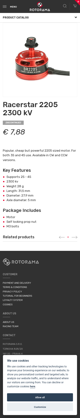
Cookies (8, 304)
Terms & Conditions (15, 287)
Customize (40, 406)
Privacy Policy (12, 291)
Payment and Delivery (17, 282)
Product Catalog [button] (40, 17)
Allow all (40, 397)
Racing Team (10, 326)
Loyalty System (13, 300)
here (32, 386)
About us (8, 322)
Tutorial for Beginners (17, 295)
